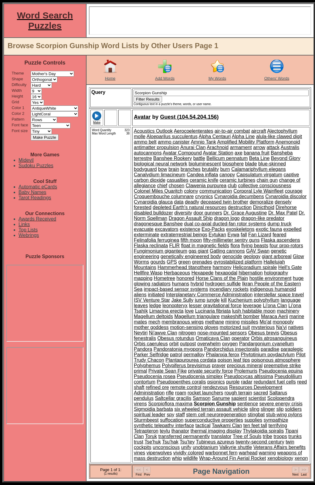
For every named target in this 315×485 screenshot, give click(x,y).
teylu (165, 431)
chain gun (267, 180)
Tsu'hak (170, 441)
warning (267, 452)
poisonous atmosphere (275, 360)
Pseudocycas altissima (248, 376)
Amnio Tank (203, 142)
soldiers (293, 409)
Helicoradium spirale (255, 267)
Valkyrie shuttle (235, 447)
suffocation (171, 420)
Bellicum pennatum (227, 158)
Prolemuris (245, 371)
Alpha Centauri (214, 136)
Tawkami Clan (227, 425)
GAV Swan (257, 251)
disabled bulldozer (153, 212)
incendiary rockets (229, 289)
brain (173, 169)
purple (232, 381)
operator (241, 338)
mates (140, 321)
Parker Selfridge (151, 354)
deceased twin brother (224, 201)
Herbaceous (177, 272)
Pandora (143, 349)
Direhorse (286, 207)
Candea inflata (202, 174)
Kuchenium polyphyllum (253, 300)
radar (246, 381)
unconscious (166, 447)
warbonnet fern (221, 452)
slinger (268, 409)
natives (295, 327)
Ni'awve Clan (163, 332)
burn (225, 169)
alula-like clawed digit (279, 136)
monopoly (283, 321)
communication (215, 191)
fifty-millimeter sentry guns (231, 240)
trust (138, 441)
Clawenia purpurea (206, 185)
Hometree (164, 278)
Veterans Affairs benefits (279, 447)
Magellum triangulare (196, 316)
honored (186, 278)
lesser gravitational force (215, 305)
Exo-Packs (213, 229)
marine (296, 316)
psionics (216, 381)
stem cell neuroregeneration (216, 414)
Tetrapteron (146, 431)
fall (244, 234)
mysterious (263, 327)
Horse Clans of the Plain (222, 278)
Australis (290, 147)
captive (291, 174)
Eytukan (217, 234)
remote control (185, 387)
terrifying (278, 425)
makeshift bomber (240, 316)
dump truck (279, 223)
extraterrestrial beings (184, 234)
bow (162, 169)
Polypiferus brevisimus (186, 365)
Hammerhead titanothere (184, 267)
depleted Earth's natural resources (189, 207)
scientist (257, 398)
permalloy (194, 354)
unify (186, 447)
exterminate (146, 234)
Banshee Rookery (172, 158)
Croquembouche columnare (164, 196)
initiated (156, 294)
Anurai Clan (193, 147)
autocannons (148, 152)
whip (177, 458)
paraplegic (292, 349)
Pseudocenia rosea (154, 376)
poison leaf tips (234, 360)
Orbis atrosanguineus (274, 338)
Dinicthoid (263, 207)
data (179, 201)
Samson (202, 398)
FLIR (174, 245)
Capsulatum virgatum (259, 174)
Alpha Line (243, 136)
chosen (177, 185)
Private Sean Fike (167, 371)
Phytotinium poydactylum (268, 354)
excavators (166, 229)
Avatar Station (218, 152)
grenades (202, 261)
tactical (203, 425)
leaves (141, 305)
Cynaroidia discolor (286, 196)
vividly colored (188, 452)
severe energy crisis (281, 403)
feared (279, 234)
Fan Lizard (259, 234)
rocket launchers (205, 392)
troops (280, 436)
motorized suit (235, 327)
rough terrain (238, 392)
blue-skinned (272, 163)
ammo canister (174, 142)
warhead (248, 452)
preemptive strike (282, 365)
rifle (170, 392)
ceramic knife (204, 180)
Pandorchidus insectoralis (231, 349)
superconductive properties (214, 420)
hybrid (197, 283)
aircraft (258, 131)
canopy (227, 174)
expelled (292, 229)
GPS (172, 261)
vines (139, 452)
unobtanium (205, 447)
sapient (239, 398)
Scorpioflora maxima (170, 403)
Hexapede (202, 272)
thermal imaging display (216, 431)
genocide (232, 256)
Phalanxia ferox (222, 354)
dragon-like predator (262, 218)
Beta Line (259, 158)
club (232, 185)
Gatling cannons (227, 251)
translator (221, 436)
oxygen (230, 343)
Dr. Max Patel (282, 212)
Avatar (142, 117)
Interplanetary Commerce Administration (209, 294)
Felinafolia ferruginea (156, 240)
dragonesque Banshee (158, 223)
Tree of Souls (247, 436)
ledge (155, 305)
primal (140, 371)
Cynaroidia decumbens (239, 196)
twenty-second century (260, 441)
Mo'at (265, 321)
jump (200, 300)
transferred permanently (184, 436)
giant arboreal (277, 256)
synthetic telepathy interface (164, 425)
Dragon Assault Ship (191, 218)
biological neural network (160, 163)
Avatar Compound (182, 152)
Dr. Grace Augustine (245, 212)
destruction (240, 207)
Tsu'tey (187, 441)
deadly (192, 201)
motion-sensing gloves (194, 327)
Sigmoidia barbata (153, 409)
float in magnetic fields (205, 245)
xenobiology (280, 458)
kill (224, 300)
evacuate (144, 229)
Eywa (233, 234)
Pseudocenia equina (281, 371)
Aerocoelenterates (193, 131)
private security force (210, 371)
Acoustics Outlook (153, 131)
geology (251, 256)
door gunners (208, 212)
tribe (267, 436)
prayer (218, 365)
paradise (270, 349)
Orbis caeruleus (151, 343)
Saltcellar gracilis (173, 398)
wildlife (190, 458)
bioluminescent (205, 163)
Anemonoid (288, 142)
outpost (188, 343)
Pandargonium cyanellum (266, 343)
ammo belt (145, 142)
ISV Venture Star (152, 300)
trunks (295, 436)
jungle (213, 300)
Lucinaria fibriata (213, 311)
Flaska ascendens (280, 240)
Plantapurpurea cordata (190, 360)
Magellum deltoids (153, 316)
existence (190, 229)
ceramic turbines (237, 180)
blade (251, 163)
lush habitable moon (254, 311)
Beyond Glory (285, 158)
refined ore (157, 387)
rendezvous (215, 387)
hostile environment (270, 278)
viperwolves (159, 452)
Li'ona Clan (275, 305)
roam (180, 392)
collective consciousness (264, 185)
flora (235, 245)
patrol (176, 354)
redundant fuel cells (275, 381)
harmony (222, 267)
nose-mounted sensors (222, 332)
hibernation (250, 272)
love (189, 311)
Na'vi (281, 327)
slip (280, 409)
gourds (158, 261)
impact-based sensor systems (176, 289)
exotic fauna (269, 229)
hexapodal (226, 272)
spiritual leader (149, 414)
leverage (252, 305)
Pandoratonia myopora (178, 349)
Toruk (151, 436)
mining (232, 321)
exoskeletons (240, 229)
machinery (288, 311)
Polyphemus (147, 365)
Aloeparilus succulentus (172, 136)
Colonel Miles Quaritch (158, 191)
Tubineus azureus (215, 441)
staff (180, 414)
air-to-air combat (232, 131)
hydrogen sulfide (223, 283)
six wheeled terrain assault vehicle (211, 409)
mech (154, 321)
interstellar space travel (279, 294)
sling (254, 409)
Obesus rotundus (175, 338)
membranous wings (183, 321)
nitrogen (187, 332)
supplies (253, 420)
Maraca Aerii (274, 316)
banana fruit (256, 152)
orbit (174, 343)
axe (238, 152)
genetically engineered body (191, 256)
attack (273, 147)
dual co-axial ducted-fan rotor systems (225, 223)
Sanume (221, 398)
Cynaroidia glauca (153, 201)
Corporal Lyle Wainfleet (258, 191)
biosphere (233, 163)
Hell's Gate (290, 267)
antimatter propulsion (156, 147)
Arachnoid (218, 147)
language (291, 300)
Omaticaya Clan (213, 338)
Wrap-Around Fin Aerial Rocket (232, 458)
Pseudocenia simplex (199, 376)
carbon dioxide (149, 180)
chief (162, 185)
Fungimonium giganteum (160, 251)
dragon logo (227, 218)
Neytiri (140, 332)
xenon (301, 458)
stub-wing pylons (284, 414)
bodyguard (145, 169)
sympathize (276, 420)
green (184, 261)
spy (170, 414)
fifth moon (191, 240)
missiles (249, 321)
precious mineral (244, 365)
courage (294, 191)
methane (214, 321)
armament (241, 147)
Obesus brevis (263, 332)
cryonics (204, 196)
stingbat (256, 414)
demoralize (261, 201)
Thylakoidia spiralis (263, 431)
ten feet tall (255, 425)
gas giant (198, 251)
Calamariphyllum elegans (258, 169)
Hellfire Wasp (148, 272)
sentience (247, 403)
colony (191, 191)
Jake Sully (182, 300)
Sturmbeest (146, 420)
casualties (177, 180)
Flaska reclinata (151, 245)
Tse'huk (152, 441)
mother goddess (151, 327)
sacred (260, 392)
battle (199, 158)
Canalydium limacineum (159, 174)
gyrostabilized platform (238, 261)
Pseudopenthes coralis (181, 381)
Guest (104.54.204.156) (189, 117)
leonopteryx (175, 305)
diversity (183, 212)
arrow (259, 147)
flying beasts (254, 245)
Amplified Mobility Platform (246, 142)
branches (191, 169)
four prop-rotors (286, 245)
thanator (180, 431)
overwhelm (209, 343)
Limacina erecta (166, 311)
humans (180, 283)
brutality (210, 169)
